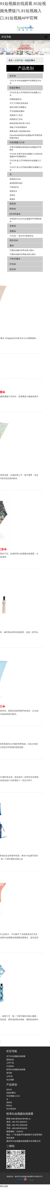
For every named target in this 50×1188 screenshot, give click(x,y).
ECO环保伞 (15, 214)
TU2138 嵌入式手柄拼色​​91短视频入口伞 (25, 161)
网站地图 (4, 1186)
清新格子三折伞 (16, 115)
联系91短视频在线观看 (15, 1069)
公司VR (9, 1076)
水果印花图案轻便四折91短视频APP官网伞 (26, 148)
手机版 (31, 1180)
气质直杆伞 (14, 187)
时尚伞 (13, 209)
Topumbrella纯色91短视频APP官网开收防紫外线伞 (26, 136)
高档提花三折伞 (16, 119)
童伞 (12, 245)
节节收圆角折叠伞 (17, 111)
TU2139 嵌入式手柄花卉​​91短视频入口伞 (25, 93)
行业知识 (10, 1066)
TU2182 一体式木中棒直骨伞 (22, 236)
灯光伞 (13, 264)
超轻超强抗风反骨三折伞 (20, 123)
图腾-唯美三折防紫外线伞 (20, 131)
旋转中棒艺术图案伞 (18, 107)
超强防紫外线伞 (16, 183)
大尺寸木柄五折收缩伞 (19, 103)
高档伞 (13, 231)
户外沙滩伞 (15, 259)
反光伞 (13, 269)
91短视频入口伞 (17, 142)
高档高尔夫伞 (15, 179)
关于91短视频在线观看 (15, 1056)
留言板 (9, 1073)
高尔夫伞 (14, 240)
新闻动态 (10, 1060)
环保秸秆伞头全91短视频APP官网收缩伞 (26, 220)
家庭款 (12, 199)
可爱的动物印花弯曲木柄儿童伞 (23, 254)
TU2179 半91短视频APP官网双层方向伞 (25, 82)
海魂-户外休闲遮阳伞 (18, 127)
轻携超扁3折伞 (16, 99)
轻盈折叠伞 (30, 60)
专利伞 (13, 226)
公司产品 (19, 60)
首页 (11, 60)
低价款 (13, 203)
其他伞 (12, 195)
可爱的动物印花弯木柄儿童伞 (22, 250)
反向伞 (13, 76)
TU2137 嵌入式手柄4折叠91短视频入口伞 (26, 168)
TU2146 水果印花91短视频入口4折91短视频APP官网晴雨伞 (26, 155)
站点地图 (10, 1080)
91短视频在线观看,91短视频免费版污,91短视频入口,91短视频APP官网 (23, 10)
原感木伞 (13, 191)
